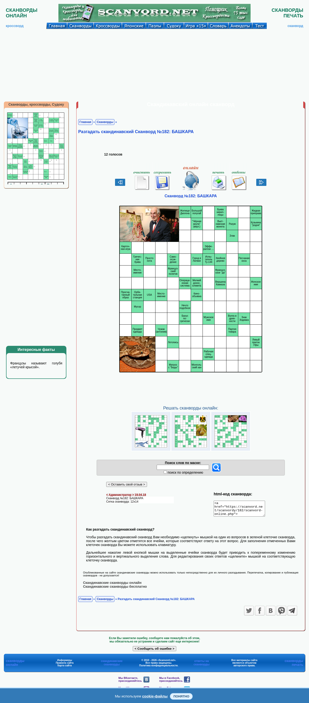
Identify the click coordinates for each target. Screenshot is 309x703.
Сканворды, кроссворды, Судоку (36, 104)
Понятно (181, 696)
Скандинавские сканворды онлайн (112, 585)
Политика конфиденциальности (158, 668)
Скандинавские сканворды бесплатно (115, 589)
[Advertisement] (154, 65)
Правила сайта (65, 665)
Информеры (64, 663)
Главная (85, 122)
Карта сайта (64, 668)
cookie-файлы (155, 696)
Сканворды (105, 122)
